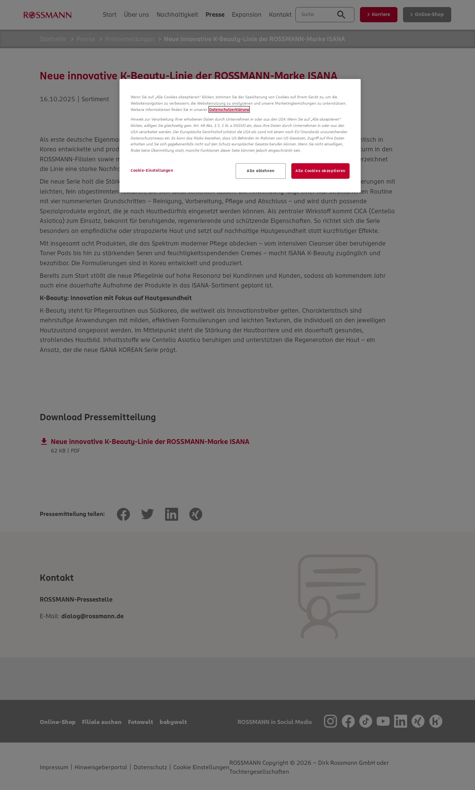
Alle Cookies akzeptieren (320, 170)
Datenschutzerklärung (229, 109)
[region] (240, 135)
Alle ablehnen (260, 170)
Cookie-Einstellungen (152, 170)
